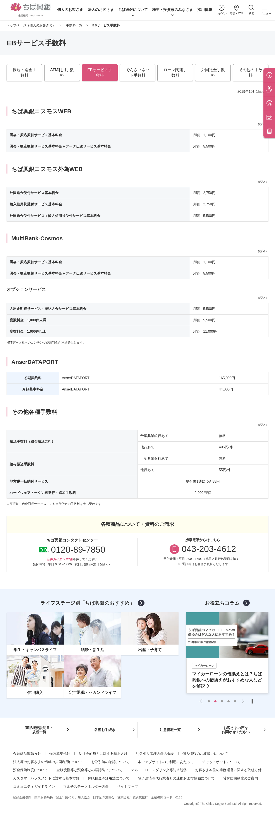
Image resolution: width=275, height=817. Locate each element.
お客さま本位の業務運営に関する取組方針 (228, 770)
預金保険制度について (30, 770)
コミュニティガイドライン (34, 786)
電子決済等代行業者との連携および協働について (176, 778)
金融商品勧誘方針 (27, 753)
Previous (202, 701)
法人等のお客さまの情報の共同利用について (48, 762)
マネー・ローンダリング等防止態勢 (159, 770)
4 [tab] (228, 701)
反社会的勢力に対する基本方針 (103, 753)
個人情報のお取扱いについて (205, 753)
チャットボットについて (221, 762)
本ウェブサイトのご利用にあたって (166, 762)
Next (241, 701)
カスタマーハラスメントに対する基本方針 (46, 778)
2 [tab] (215, 701)
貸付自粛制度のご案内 (240, 778)
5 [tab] (235, 701)
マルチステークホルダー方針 (86, 786)
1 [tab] (209, 701)
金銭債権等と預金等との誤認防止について (89, 770)
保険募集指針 (59, 753)
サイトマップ (127, 786)
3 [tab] (222, 701)
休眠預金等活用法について (109, 778)
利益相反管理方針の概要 (155, 753)
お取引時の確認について (110, 762)
